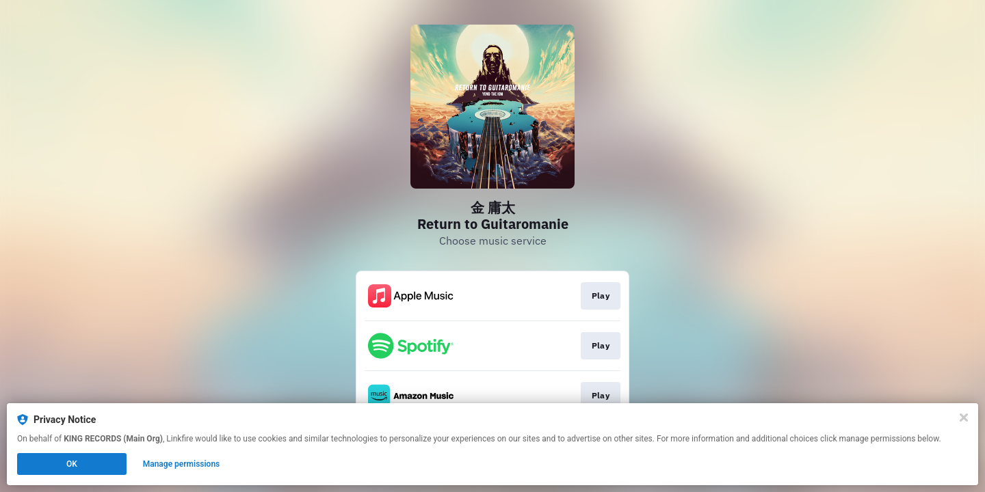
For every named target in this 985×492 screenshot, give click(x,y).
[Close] (964, 417)
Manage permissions (181, 464)
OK (71, 464)
